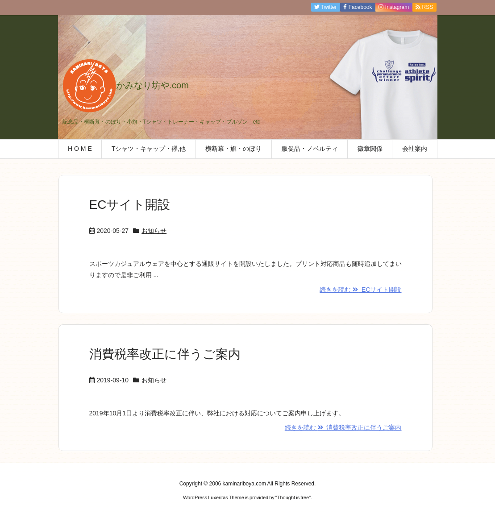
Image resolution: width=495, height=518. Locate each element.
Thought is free (293, 497)
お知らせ (153, 230)
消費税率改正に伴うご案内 (165, 354)
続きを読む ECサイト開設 (360, 289)
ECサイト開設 (130, 204)
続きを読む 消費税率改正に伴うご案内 (343, 427)
